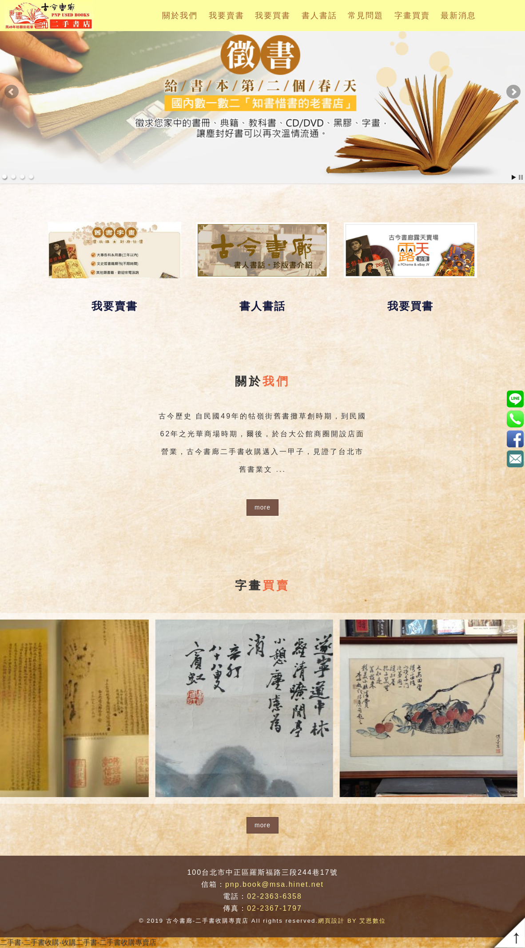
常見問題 (365, 15)
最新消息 (458, 15)
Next (513, 92)
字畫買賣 (412, 15)
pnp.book (515, 399)
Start (514, 177)
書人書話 (319, 15)
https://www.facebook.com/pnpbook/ (515, 439)
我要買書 (272, 15)
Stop (521, 177)
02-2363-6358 (274, 896)
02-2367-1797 (274, 908)
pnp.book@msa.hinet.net (274, 884)
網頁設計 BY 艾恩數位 (352, 920)
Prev (11, 92)
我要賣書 (226, 15)
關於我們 (180, 15)
